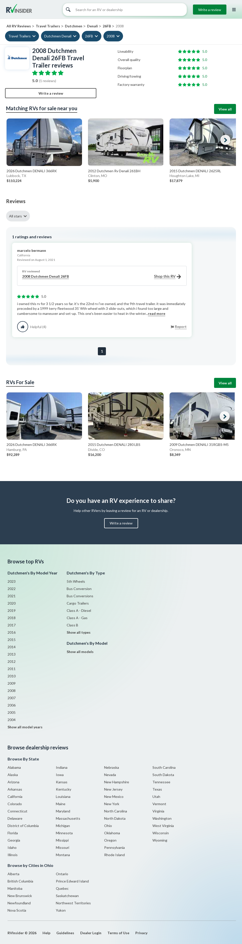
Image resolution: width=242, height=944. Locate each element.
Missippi (62, 840)
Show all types (79, 632)
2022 (12, 588)
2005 (12, 712)
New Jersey (113, 789)
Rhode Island (114, 855)
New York (111, 804)
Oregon (110, 840)
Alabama (14, 767)
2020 (12, 603)
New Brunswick (20, 896)
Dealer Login (90, 933)
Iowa (60, 775)
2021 (12, 596)
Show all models (80, 652)
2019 (12, 610)
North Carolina (115, 811)
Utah (156, 796)
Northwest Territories (73, 903)
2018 (12, 618)
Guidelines (65, 933)
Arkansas (15, 789)
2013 (12, 654)
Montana (63, 855)
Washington (162, 818)
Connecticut (17, 811)
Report (181, 326)
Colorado (15, 804)
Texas (157, 789)
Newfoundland (19, 903)
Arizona (13, 782)
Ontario (62, 874)
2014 (12, 647)
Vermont (159, 804)
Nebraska (111, 767)
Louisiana (63, 796)
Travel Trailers (19, 36)
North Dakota (115, 818)
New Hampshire (116, 782)
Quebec (62, 888)
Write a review (209, 10)
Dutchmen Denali (57, 36)
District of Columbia (23, 825)
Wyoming (159, 840)
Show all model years (25, 727)
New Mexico (114, 796)
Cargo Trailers (78, 603)
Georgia (14, 840)
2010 (12, 676)
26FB (89, 36)
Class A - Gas (77, 618)
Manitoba (15, 888)
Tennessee (161, 782)
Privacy (141, 933)
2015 (12, 639)
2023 (12, 581)
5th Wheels (76, 581)
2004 (12, 720)
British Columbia (20, 881)
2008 (111, 36)
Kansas (61, 782)
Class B (72, 625)
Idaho (12, 847)
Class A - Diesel (79, 610)
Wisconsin (160, 833)
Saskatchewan (67, 896)
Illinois (13, 855)
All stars (15, 216)
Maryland (63, 811)
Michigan (63, 825)
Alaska (13, 775)
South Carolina (164, 767)
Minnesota (64, 833)
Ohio (108, 825)
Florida (13, 833)
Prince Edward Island (72, 881)
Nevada (110, 775)
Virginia (158, 811)
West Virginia (163, 825)
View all (225, 109)
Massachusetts (68, 818)
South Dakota (163, 775)
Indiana (61, 767)
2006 (12, 705)
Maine (60, 804)
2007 (12, 698)
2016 (12, 632)
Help (46, 933)
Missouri (62, 847)
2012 (12, 661)
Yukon (61, 910)
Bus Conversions (80, 596)
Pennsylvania (114, 847)
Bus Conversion (79, 588)
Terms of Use (118, 933)
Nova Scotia (17, 910)
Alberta (13, 874)
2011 (12, 669)
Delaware (15, 818)
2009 (12, 683)
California (15, 796)
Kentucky (63, 789)
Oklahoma (112, 833)
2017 (12, 625)
